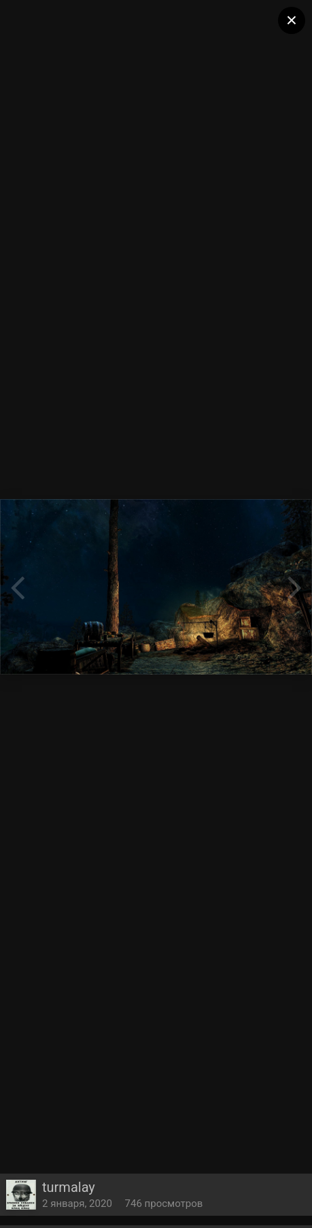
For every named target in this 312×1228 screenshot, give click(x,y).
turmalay (68, 1187)
